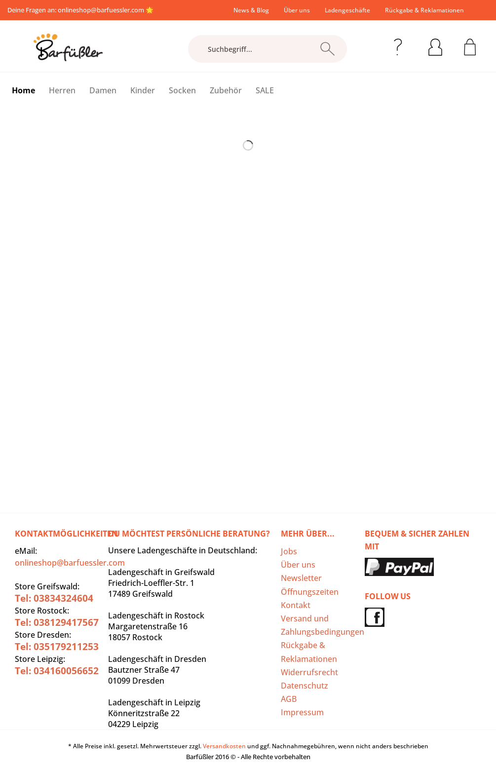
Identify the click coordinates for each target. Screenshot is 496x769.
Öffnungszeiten (310, 591)
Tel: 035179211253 (57, 646)
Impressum (302, 712)
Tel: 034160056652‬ (57, 670)
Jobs (289, 551)
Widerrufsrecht (309, 672)
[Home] (23, 90)
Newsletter (301, 578)
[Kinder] (142, 90)
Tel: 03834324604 (54, 598)
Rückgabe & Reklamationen (424, 10)
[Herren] (62, 90)
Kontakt (295, 605)
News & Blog (251, 10)
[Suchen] (327, 49)
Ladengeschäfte (347, 10)
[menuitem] (251, 10)
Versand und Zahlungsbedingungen (320, 625)
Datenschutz (304, 685)
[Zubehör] (226, 90)
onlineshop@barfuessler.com (101, 9)
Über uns (297, 10)
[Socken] (182, 90)
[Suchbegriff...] (267, 49)
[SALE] (265, 90)
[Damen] (102, 90)
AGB (289, 698)
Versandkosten (224, 746)
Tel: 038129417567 (57, 622)
